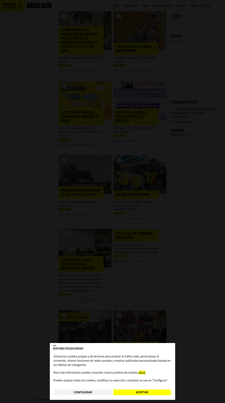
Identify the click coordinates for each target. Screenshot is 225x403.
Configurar (83, 392)
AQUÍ (142, 372)
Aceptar (142, 392)
